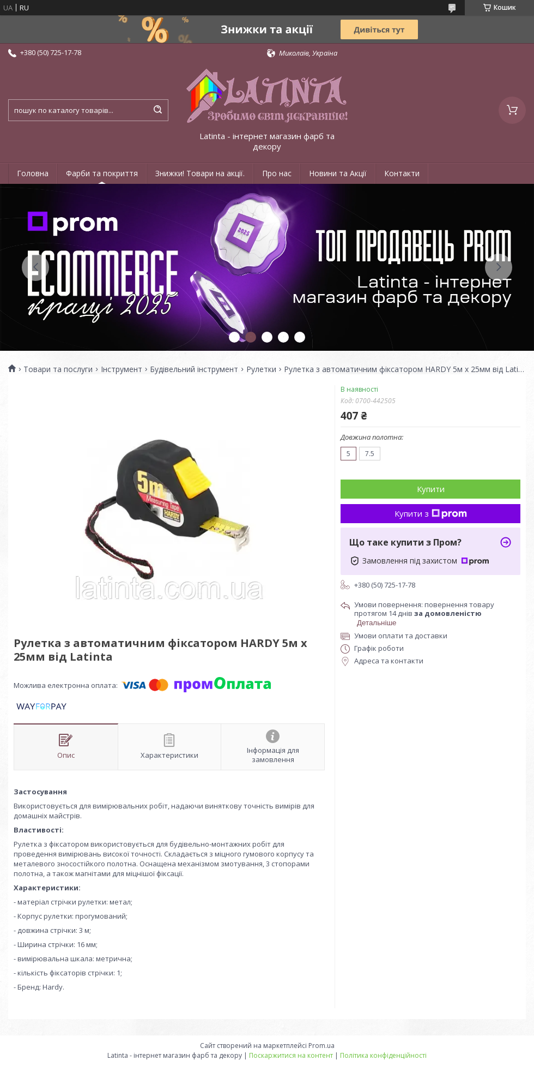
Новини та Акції (338, 173)
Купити (431, 488)
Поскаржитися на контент (291, 1055)
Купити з (431, 513)
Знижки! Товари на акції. (200, 173)
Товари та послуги (58, 369)
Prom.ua (321, 1045)
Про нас (277, 173)
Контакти (402, 173)
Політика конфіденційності (383, 1055)
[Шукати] (157, 110)
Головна (32, 173)
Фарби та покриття (102, 173)
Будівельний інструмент (194, 369)
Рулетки (261, 369)
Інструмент (121, 369)
